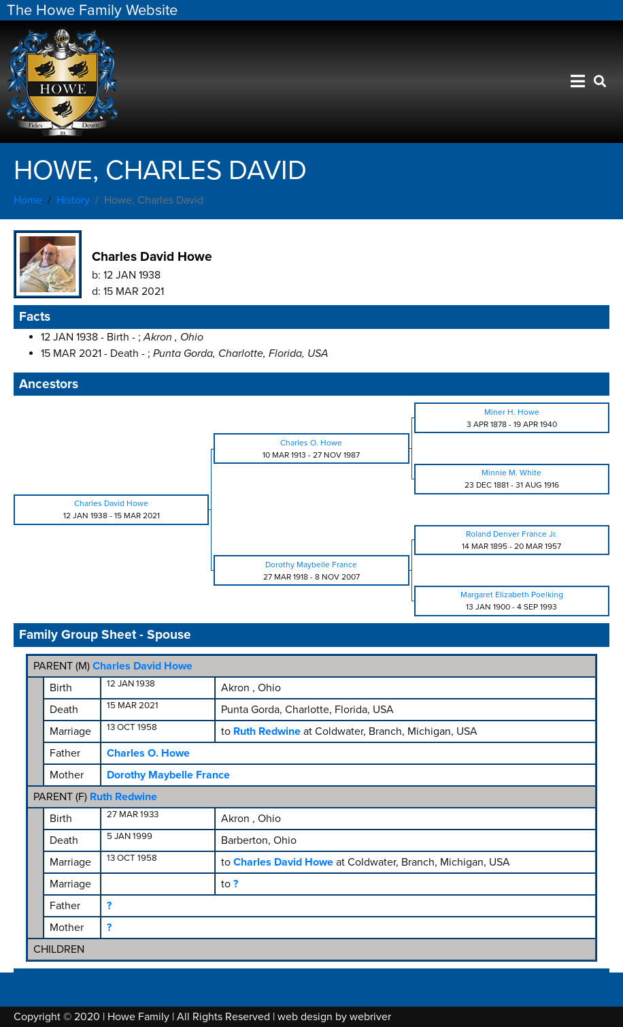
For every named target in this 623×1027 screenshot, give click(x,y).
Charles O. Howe (148, 753)
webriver (370, 1017)
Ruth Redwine (123, 797)
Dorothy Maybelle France (168, 775)
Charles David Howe (142, 666)
